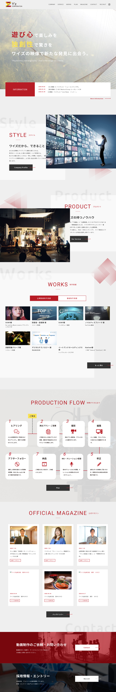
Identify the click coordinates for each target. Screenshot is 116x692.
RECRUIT (103, 4)
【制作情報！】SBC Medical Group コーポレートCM (64, 89)
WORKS (68, 4)
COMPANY (52, 4)
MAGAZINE (84, 4)
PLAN (76, 4)
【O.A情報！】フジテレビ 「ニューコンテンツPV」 (64, 87)
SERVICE (61, 4)
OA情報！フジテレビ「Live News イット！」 (62, 92)
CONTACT (93, 4)
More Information (96, 98)
